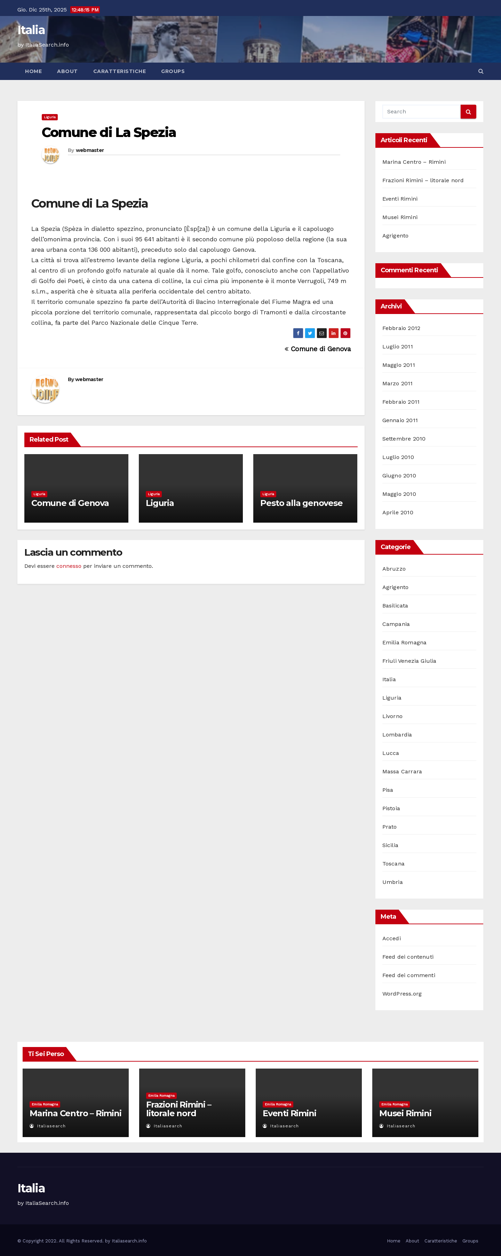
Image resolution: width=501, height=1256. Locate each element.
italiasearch (48, 1126)
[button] (481, 71)
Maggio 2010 (399, 494)
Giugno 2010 (399, 475)
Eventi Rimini (400, 198)
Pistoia (391, 808)
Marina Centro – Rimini (414, 162)
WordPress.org (402, 993)
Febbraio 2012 (401, 328)
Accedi (391, 938)
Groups (173, 71)
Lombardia (397, 734)
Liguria (50, 117)
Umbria (392, 882)
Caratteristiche (119, 71)
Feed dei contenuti (408, 956)
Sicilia (390, 845)
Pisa (387, 790)
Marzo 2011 (397, 383)
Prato (389, 826)
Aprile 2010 (397, 512)
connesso (68, 566)
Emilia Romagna (404, 642)
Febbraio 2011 (401, 401)
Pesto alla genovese (301, 503)
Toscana (393, 863)
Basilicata (395, 605)
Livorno (392, 716)
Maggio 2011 (398, 365)
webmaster (90, 150)
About (67, 71)
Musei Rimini (400, 217)
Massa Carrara (402, 771)
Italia (31, 30)
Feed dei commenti (408, 975)
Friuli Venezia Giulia (409, 661)
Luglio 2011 (397, 346)
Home (33, 71)
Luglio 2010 (398, 457)
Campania (396, 624)
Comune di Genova (317, 349)
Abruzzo (394, 568)
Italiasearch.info (129, 1240)
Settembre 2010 (404, 438)
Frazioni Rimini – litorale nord (423, 180)
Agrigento (395, 235)
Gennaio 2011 (400, 420)
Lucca (390, 753)
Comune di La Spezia (109, 132)
